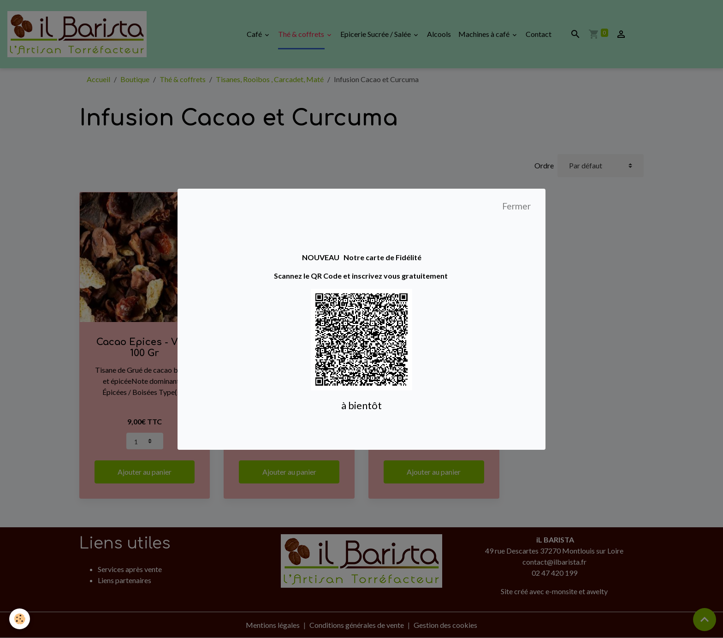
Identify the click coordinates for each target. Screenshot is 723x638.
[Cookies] (19, 618)
